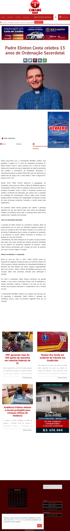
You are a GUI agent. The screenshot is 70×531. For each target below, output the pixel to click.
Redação (8, 144)
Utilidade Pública (13, 22)
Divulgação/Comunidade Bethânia (39, 146)
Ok (39, 525)
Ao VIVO (3, 22)
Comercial (63, 18)
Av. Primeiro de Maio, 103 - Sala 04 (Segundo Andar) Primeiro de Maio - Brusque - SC (52, 520)
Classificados (34, 22)
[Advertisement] (23, 124)
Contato (18, 17)
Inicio (3, 17)
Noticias (10, 17)
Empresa (26, 17)
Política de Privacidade (17, 520)
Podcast (22, 22)
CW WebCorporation (41, 530)
